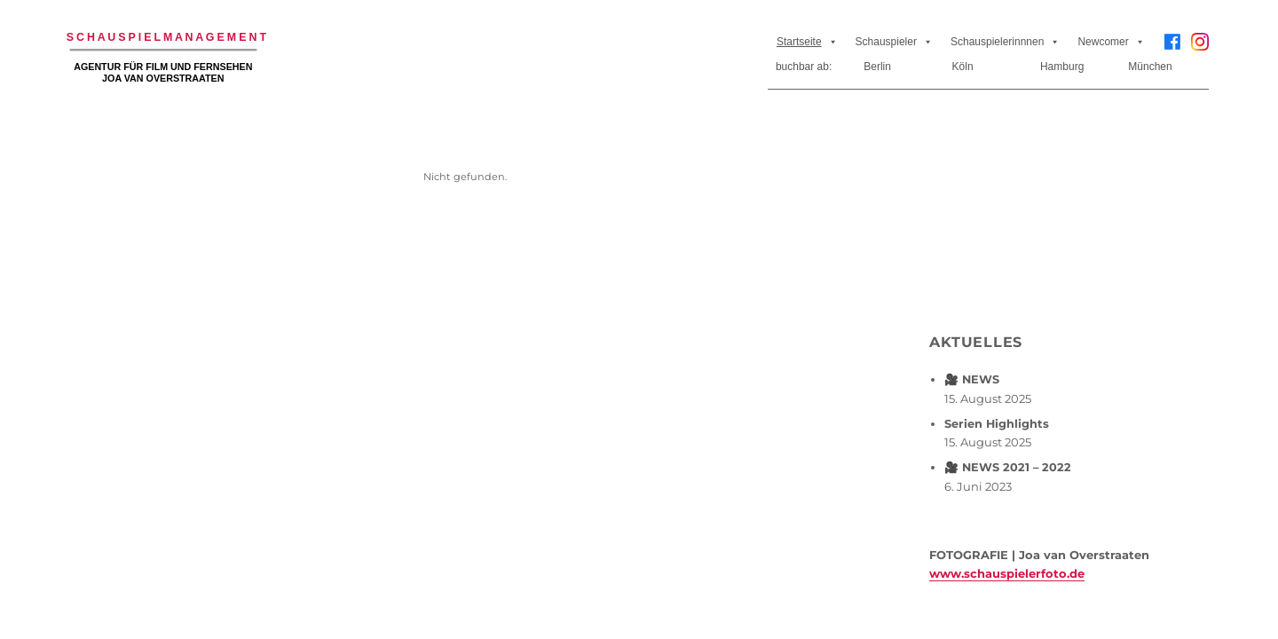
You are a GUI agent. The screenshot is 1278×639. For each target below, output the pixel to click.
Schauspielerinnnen (1005, 42)
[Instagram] (1200, 48)
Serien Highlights (996, 423)
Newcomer (1110, 42)
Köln (963, 66)
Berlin (877, 66)
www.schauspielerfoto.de (1007, 573)
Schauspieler (894, 42)
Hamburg (1062, 66)
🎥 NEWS (971, 379)
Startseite (807, 42)
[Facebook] (1172, 42)
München (1150, 66)
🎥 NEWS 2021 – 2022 (1007, 467)
